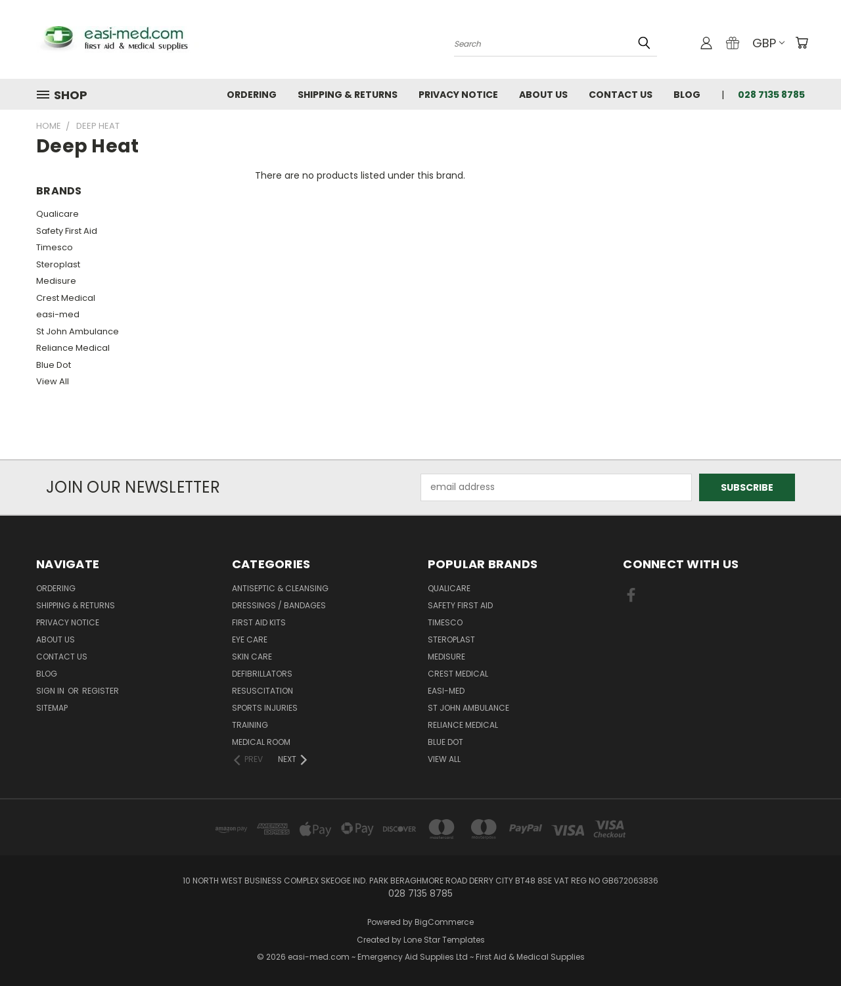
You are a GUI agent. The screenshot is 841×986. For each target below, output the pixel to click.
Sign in (51, 690)
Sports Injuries (265, 707)
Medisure (56, 281)
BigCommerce (444, 922)
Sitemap (52, 707)
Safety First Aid (66, 231)
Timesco (54, 247)
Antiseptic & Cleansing (280, 588)
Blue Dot (53, 365)
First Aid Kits (259, 622)
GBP (768, 43)
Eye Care (249, 639)
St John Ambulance (77, 331)
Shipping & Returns (348, 94)
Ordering (252, 94)
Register (100, 690)
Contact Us (620, 94)
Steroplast (58, 264)
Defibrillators (262, 673)
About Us (543, 94)
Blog (686, 94)
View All (52, 381)
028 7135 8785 (771, 94)
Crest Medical (65, 298)
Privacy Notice (458, 94)
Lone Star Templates (444, 939)
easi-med (58, 314)
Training (250, 724)
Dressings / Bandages (279, 605)
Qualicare (57, 214)
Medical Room (261, 742)
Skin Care (252, 656)
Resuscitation (262, 690)
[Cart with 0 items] (801, 42)
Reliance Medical (73, 348)
